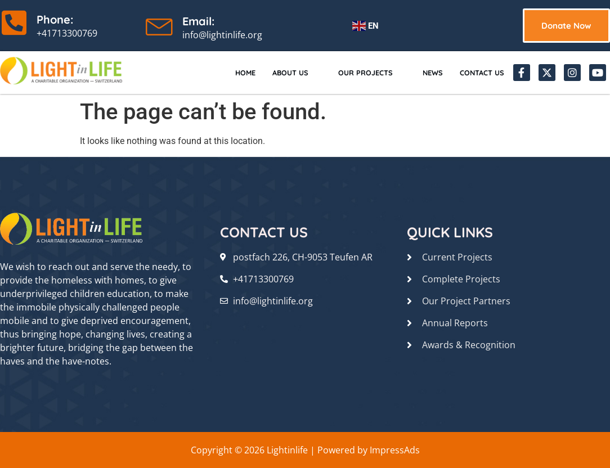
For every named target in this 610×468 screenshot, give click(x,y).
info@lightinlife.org (222, 35)
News (424, 72)
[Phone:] (14, 22)
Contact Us (478, 72)
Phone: (55, 19)
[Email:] (160, 24)
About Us (274, 72)
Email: (198, 21)
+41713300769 (67, 33)
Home (219, 72)
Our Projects (356, 72)
